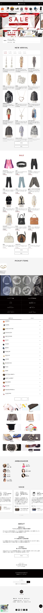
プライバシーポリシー (26, 600)
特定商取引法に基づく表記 (18, 600)
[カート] (39, 4)
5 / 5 (15, 52)
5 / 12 (5, 52)
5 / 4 (20, 52)
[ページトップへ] (40, 610)
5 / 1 (24, 52)
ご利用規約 (14, 601)
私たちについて (27, 598)
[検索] (41, 4)
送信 (28, 581)
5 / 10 (10, 52)
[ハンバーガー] (1, 4)
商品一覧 (15, 598)
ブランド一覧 (20, 598)
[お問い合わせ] (40, 606)
